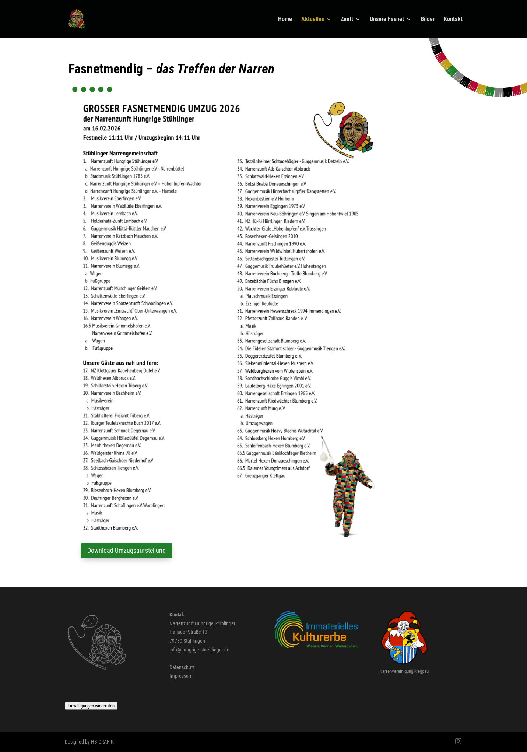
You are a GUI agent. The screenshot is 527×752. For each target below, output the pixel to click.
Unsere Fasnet (387, 19)
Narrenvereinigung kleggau (404, 671)
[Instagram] (458, 742)
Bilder (428, 19)
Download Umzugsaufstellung (126, 550)
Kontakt (453, 19)
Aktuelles (312, 19)
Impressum (181, 676)
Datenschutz (182, 667)
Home (285, 19)
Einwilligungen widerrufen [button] (91, 706)
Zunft (347, 19)
